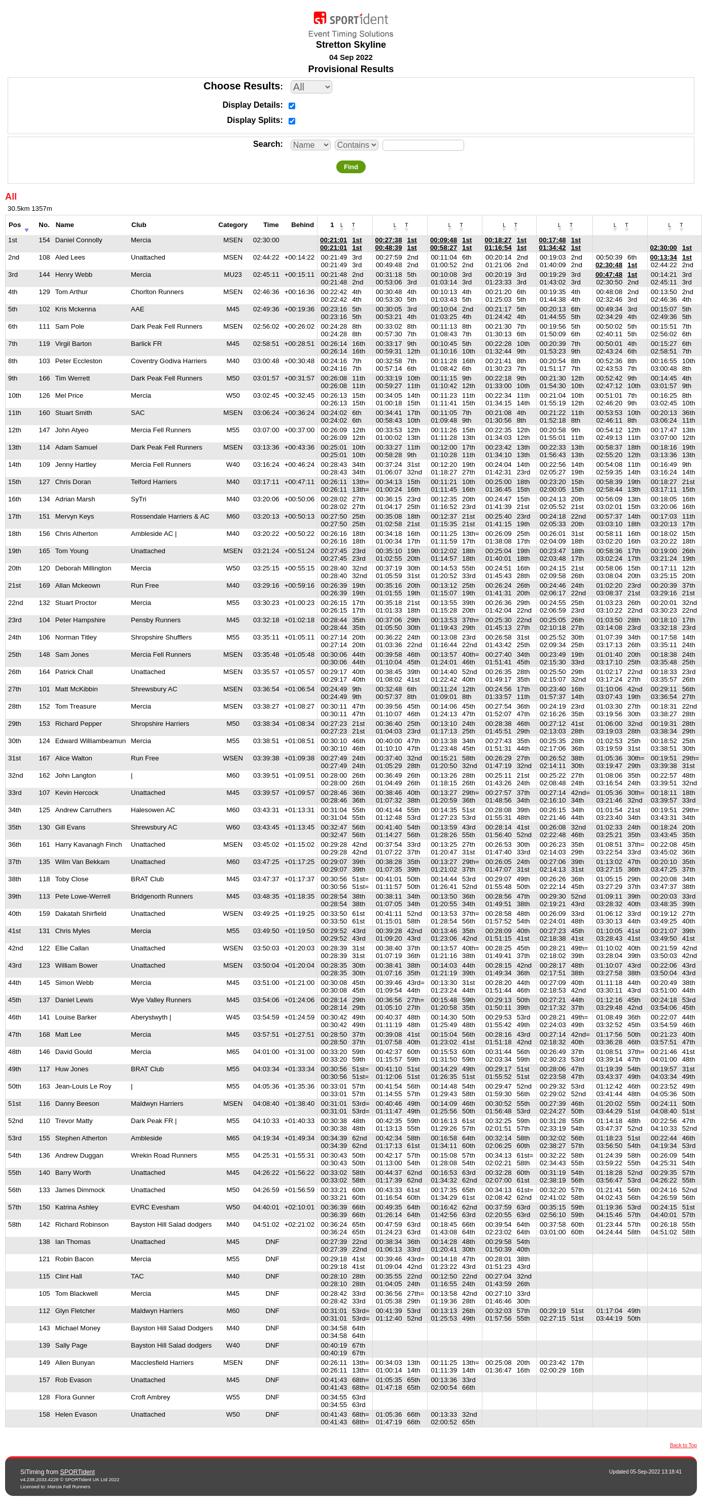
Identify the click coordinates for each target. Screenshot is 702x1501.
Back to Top (683, 1445)
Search (266, 144)
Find (351, 167)
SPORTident (77, 1472)
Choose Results (241, 85)
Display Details (251, 105)
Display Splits (253, 120)
